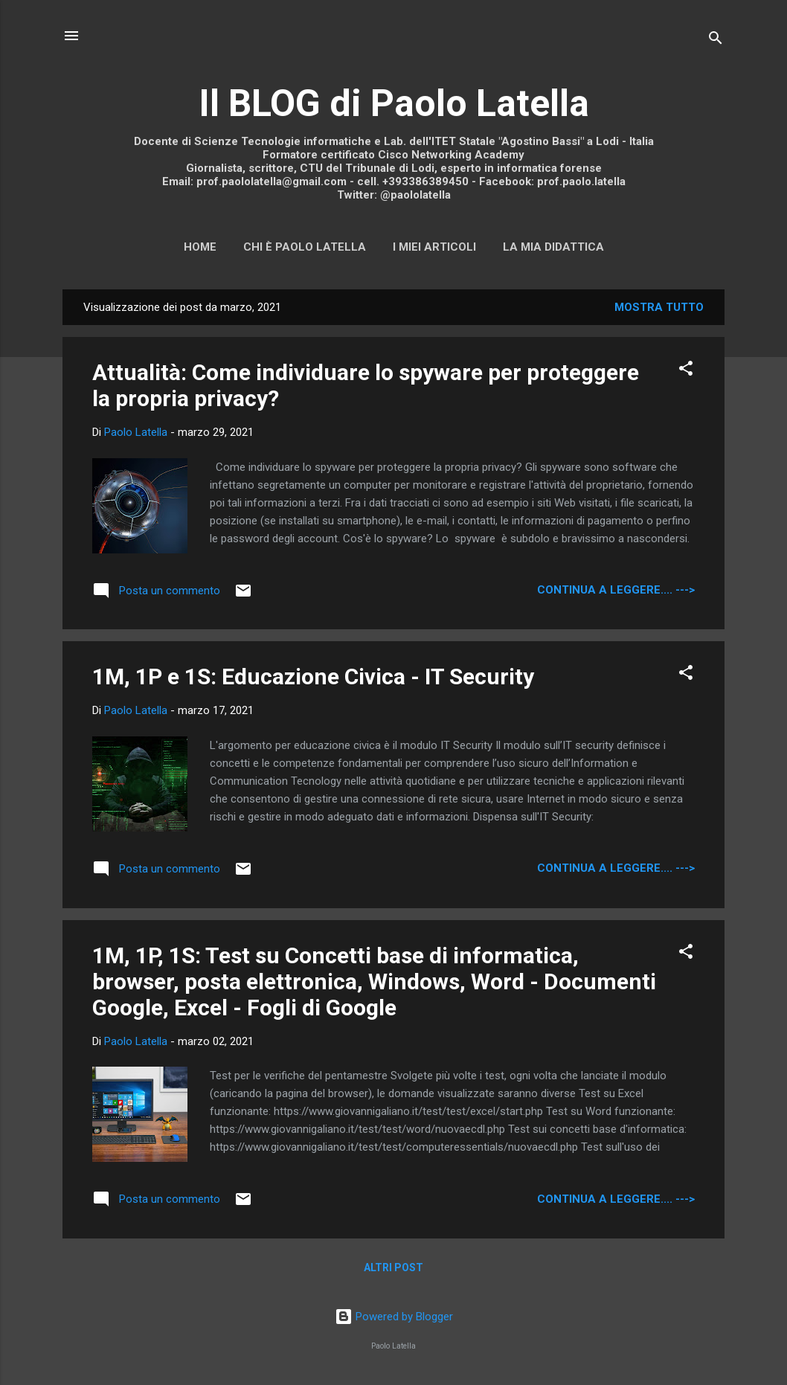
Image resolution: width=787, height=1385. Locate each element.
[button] (686, 370)
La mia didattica (553, 247)
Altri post (393, 1267)
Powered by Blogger (394, 1316)
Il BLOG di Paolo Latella (394, 103)
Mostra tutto (659, 307)
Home (200, 247)
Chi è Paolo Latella (304, 247)
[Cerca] (716, 40)
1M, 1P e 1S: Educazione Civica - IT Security (313, 676)
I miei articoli (434, 247)
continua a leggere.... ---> (616, 590)
